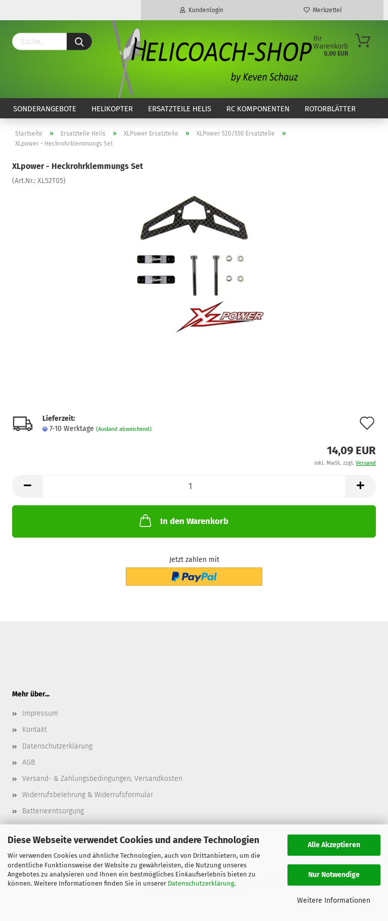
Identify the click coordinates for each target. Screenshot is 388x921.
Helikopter (112, 108)
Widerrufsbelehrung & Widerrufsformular (87, 795)
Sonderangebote (44, 108)
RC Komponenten (257, 108)
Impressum (40, 713)
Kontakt (34, 729)
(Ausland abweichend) (124, 429)
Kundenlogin (201, 10)
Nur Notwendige (334, 874)
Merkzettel (323, 10)
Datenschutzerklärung (201, 883)
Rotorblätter (330, 108)
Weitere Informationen (333, 900)
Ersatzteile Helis (179, 108)
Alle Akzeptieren (334, 845)
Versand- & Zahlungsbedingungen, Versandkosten (102, 778)
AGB (28, 762)
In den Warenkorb (182, 520)
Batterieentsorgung (53, 811)
